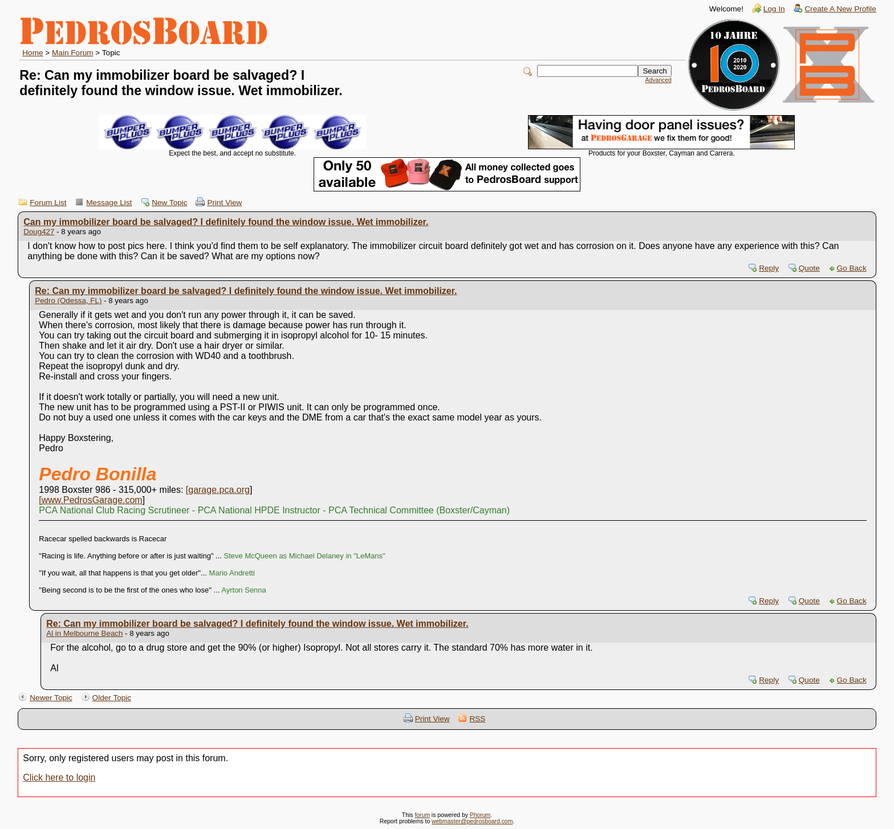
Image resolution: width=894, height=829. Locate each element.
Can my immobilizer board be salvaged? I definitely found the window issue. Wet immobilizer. (225, 222)
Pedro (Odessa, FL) (68, 300)
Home (32, 52)
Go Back (852, 268)
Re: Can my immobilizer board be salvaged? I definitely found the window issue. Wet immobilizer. (246, 291)
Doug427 (38, 231)
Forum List (48, 202)
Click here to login (59, 777)
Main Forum (73, 52)
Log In (774, 9)
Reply (769, 268)
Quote (809, 268)
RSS (477, 718)
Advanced (658, 80)
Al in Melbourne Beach (84, 633)
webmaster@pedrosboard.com (472, 821)
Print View (224, 202)
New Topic (169, 202)
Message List (109, 202)
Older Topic (112, 697)
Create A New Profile (840, 9)
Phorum (480, 815)
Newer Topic (51, 697)
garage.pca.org (219, 490)
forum (422, 815)
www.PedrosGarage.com (92, 500)
